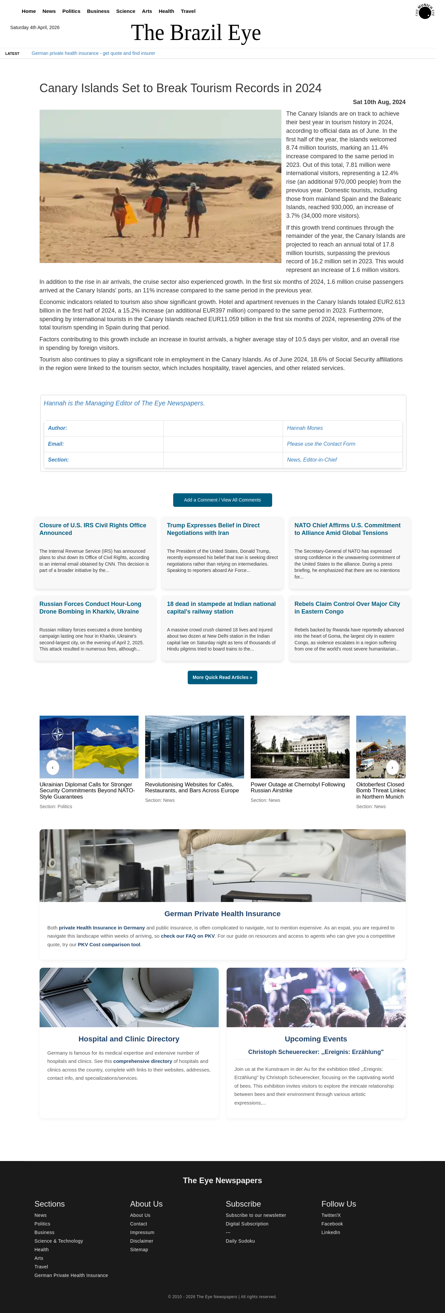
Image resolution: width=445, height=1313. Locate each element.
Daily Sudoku (240, 1241)
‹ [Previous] (52, 767)
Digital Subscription (247, 1223)
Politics (71, 11)
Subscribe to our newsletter (256, 1215)
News (49, 11)
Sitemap (139, 1249)
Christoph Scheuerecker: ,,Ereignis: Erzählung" (316, 1052)
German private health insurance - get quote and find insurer (93, 53)
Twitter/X (331, 1215)
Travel (188, 11)
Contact (138, 1223)
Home (29, 11)
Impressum (142, 1232)
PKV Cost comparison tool (109, 944)
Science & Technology (59, 1241)
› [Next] (392, 767)
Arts (147, 11)
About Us (140, 1215)
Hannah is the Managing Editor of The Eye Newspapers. (223, 433)
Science (125, 11)
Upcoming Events (316, 1039)
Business (98, 11)
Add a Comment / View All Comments (222, 500)
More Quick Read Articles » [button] (222, 677)
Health (166, 11)
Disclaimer (141, 1241)
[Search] (12, 11)
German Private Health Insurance (222, 914)
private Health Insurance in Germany (102, 927)
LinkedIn (331, 1232)
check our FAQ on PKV (188, 936)
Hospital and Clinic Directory (129, 1039)
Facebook (332, 1223)
